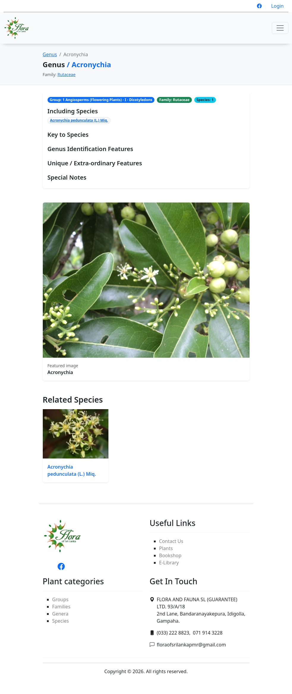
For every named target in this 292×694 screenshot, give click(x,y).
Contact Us (171, 541)
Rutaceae (66, 74)
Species (60, 621)
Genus (50, 54)
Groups (60, 599)
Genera (60, 613)
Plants (166, 548)
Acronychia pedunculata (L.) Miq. (79, 120)
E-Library (169, 562)
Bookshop (170, 555)
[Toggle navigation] (280, 28)
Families (61, 606)
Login (277, 6)
